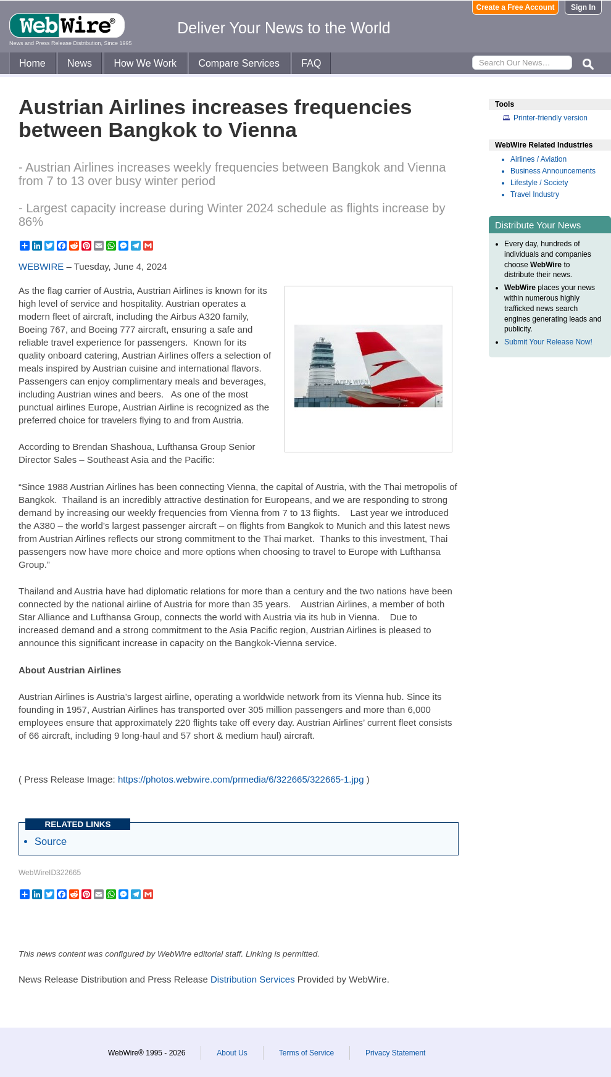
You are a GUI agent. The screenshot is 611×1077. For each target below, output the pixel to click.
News (79, 63)
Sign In (583, 7)
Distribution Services (252, 979)
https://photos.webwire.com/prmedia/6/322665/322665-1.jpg (241, 779)
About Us (232, 1053)
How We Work (145, 63)
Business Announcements (553, 171)
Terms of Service (306, 1053)
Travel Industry (534, 194)
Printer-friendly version (550, 118)
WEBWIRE (41, 266)
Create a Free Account (515, 7)
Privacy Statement (395, 1053)
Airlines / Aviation (538, 159)
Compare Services (239, 63)
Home (32, 63)
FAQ (311, 63)
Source (51, 841)
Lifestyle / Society (539, 182)
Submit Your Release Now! (548, 342)
